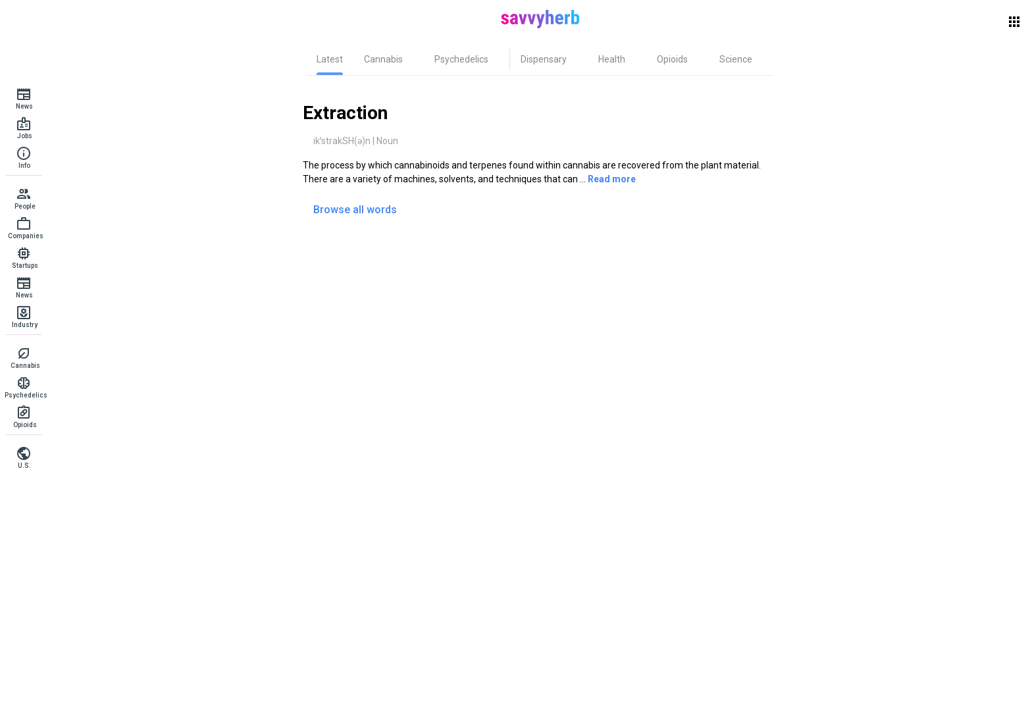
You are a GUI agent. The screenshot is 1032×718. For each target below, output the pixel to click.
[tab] (329, 59)
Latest (330, 59)
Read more (612, 179)
